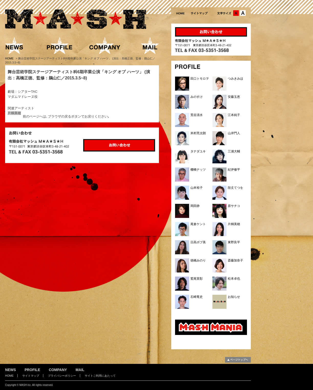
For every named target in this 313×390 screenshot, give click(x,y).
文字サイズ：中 (236, 13)
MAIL (79, 370)
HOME (9, 58)
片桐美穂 (14, 113)
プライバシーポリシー (62, 375)
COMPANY (58, 370)
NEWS (10, 370)
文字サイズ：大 (243, 13)
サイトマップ (30, 375)
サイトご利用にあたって (100, 375)
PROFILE (32, 370)
